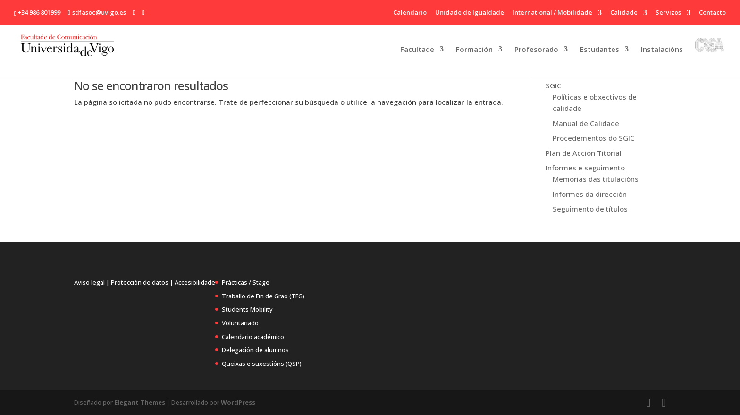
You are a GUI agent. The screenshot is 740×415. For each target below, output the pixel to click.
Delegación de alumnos (255, 350)
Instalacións (662, 50)
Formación (474, 50)
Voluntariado (240, 323)
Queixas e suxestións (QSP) (262, 363)
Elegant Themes (139, 402)
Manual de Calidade (586, 123)
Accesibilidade (195, 282)
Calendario (410, 13)
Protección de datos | (142, 282)
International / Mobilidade (552, 13)
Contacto (712, 13)
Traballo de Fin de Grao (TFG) (263, 296)
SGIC (553, 85)
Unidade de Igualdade (469, 13)
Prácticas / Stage (245, 282)
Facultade (417, 50)
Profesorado (536, 50)
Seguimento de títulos (590, 208)
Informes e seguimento (585, 167)
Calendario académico (253, 336)
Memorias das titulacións (596, 179)
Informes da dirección (590, 194)
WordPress (238, 402)
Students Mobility (247, 309)
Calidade (624, 13)
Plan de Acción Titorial (584, 153)
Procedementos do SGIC (593, 138)
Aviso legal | (91, 282)
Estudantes (599, 50)
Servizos (668, 13)
